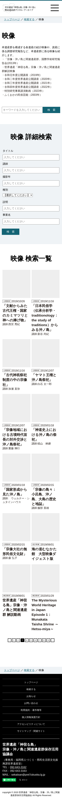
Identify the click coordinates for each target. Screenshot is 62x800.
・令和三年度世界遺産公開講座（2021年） (27, 83)
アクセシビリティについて (31, 724)
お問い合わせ (31, 703)
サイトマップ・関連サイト (31, 731)
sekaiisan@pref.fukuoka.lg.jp (28, 774)
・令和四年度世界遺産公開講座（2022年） (27, 86)
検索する (29, 19)
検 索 (51, 109)
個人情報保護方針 (31, 717)
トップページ (12, 19)
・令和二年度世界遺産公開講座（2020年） (27, 79)
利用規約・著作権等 (31, 710)
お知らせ (31, 696)
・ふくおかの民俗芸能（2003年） (22, 94)
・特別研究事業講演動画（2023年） (23, 90)
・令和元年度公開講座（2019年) (21, 75)
